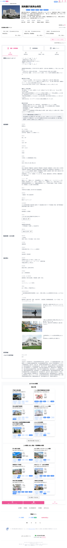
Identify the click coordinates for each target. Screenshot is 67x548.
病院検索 (6, 3)
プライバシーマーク (32, 528)
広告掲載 (40, 508)
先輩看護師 (33, 48)
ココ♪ (30, 62)
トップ (1, 3)
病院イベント (54, 48)
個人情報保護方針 (32, 508)
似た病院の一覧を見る (33, 497)
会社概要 (20, 508)
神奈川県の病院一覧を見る (33, 440)
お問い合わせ (46, 508)
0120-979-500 (41, 535)
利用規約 (25, 508)
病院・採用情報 (12, 48)
